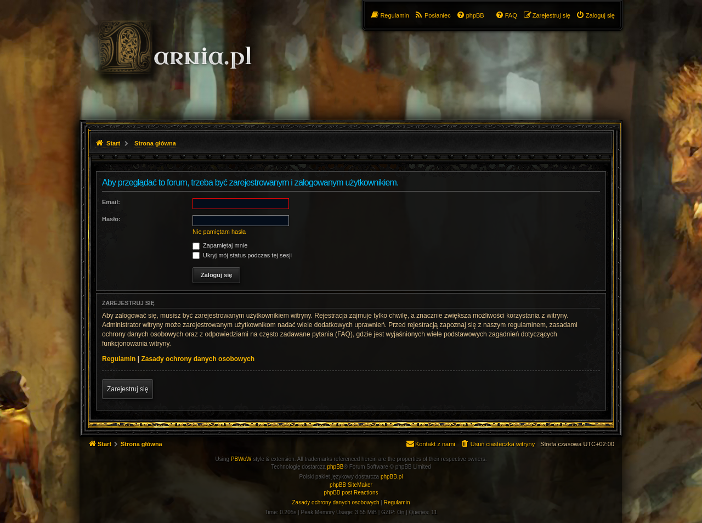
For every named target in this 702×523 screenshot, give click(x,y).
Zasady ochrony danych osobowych (197, 359)
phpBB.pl (392, 477)
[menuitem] (595, 15)
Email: (111, 202)
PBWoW (241, 459)
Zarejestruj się (127, 389)
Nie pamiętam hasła (219, 231)
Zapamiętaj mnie (220, 245)
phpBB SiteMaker (351, 485)
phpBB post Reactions (351, 493)
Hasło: (111, 219)
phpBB (335, 467)
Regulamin (118, 359)
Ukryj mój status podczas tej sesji (242, 255)
